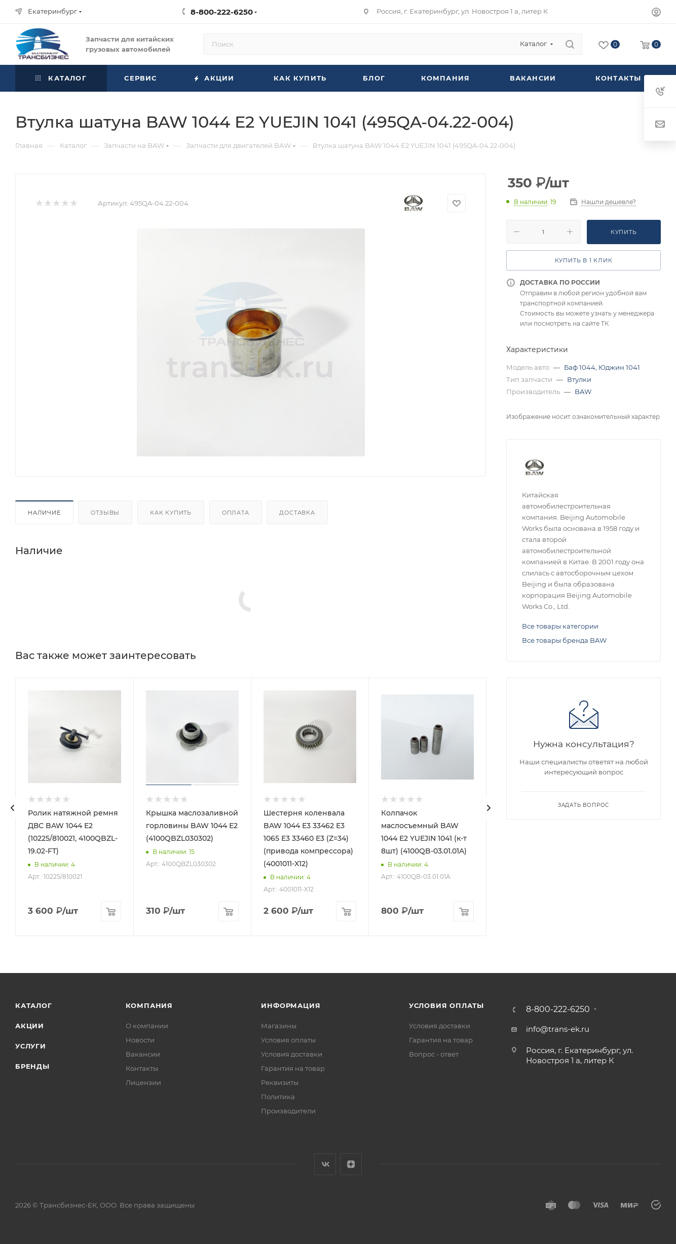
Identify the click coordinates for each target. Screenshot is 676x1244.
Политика (278, 1097)
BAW (583, 391)
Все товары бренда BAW (564, 640)
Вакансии (143, 1054)
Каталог (33, 1005)
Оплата (235, 512)
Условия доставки (291, 1054)
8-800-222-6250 (222, 12)
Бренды (32, 1066)
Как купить (171, 512)
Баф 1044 (579, 367)
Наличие (44, 512)
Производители (288, 1111)
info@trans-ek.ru (557, 1029)
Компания (149, 1005)
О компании (147, 1026)
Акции (29, 1026)
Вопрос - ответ (434, 1054)
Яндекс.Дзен (351, 1164)
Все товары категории (560, 626)
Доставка (297, 512)
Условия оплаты (288, 1040)
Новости (140, 1040)
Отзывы (105, 512)
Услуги (30, 1046)
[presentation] (13, 808)
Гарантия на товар (293, 1068)
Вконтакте (325, 1164)
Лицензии (143, 1082)
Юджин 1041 (619, 367)
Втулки (579, 379)
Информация (290, 1005)
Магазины (278, 1026)
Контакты (142, 1068)
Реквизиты (279, 1082)
